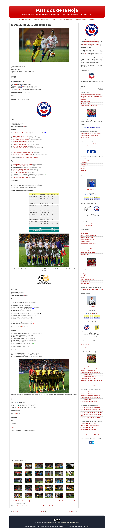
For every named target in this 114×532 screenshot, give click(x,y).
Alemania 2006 (84, 162)
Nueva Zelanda (85, 213)
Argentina (87, 332)
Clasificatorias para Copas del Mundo (89, 135)
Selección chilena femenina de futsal (89, 433)
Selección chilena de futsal (87, 427)
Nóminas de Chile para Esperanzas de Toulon (91, 417)
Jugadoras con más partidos (87, 279)
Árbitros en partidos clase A (87, 250)
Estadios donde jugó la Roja (87, 248)
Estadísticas (92, 19)
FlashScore (83, 99)
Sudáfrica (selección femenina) (59, 505)
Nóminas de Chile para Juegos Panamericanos (91, 412)
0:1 (97, 313)
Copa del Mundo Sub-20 (86, 382)
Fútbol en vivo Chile (85, 101)
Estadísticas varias (85, 254)
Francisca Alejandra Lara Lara (20, 141)
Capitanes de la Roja (85, 241)
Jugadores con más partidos (65, 19)
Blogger (87, 526)
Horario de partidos (85, 247)
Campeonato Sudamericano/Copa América (91, 133)
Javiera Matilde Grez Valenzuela (21, 169)
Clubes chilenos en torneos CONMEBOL (90, 105)
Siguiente (73, 511)
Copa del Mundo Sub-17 (86, 374)
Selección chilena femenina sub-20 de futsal (91, 434)
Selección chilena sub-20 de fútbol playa (90, 425)
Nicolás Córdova (92, 189)
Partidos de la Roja (57, 10)
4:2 (97, 194)
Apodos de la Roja (85, 233)
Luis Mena (92, 306)
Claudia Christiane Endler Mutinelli (21, 133)
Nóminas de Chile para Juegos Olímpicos (90, 407)
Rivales (53, 19)
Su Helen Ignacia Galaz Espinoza (21, 170)
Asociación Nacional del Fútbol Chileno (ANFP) (91, 94)
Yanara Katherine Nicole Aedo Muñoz (23, 152)
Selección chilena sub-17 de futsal (88, 431)
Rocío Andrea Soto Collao (19, 166)
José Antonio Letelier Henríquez (30, 157)
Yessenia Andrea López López (21, 147)
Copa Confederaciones (86, 348)
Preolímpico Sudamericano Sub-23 (89, 385)
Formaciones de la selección (87, 239)
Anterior (14, 511)
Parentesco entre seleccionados (88, 243)
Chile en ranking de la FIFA (86, 225)
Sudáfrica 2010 (84, 164)
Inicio (43, 511)
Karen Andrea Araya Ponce (20, 146)
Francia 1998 (84, 158)
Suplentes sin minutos (86, 245)
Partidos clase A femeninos (45, 505)
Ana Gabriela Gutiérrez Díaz (20, 172)
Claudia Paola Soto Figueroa (20, 144)
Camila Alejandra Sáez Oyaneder (21, 139)
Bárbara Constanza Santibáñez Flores (23, 154)
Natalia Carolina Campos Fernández (22, 164)
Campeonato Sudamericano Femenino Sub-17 (91, 372)
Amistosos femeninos (33, 505)
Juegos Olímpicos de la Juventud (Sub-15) (91, 368)
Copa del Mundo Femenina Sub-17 (89, 376)
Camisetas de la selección (87, 237)
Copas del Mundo (85, 137)
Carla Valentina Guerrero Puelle (21, 138)
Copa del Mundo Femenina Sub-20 (89, 384)
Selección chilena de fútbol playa (88, 423)
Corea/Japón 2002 (85, 160)
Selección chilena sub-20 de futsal (88, 429)
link (86, 53)
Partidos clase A (84, 272)
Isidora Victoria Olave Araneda (21, 177)
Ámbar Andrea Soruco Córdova (21, 136)
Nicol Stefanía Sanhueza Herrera (21, 151)
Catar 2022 (83, 170)
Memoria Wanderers (85, 103)
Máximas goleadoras (85, 281)
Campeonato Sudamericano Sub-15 (89, 366)
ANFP (12, 427)
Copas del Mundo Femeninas (87, 346)
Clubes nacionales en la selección (88, 231)
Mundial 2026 (84, 172)
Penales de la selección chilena (88, 252)
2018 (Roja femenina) (22, 505)
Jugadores (36, 19)
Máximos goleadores (80, 19)
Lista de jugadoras (85, 273)
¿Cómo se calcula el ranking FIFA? (88, 223)
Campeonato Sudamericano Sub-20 (89, 378)
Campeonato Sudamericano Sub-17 (89, 370)
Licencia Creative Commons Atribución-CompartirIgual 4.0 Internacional (62, 522)
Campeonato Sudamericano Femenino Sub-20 (91, 380)
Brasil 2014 (83, 166)
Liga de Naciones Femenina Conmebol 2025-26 (92, 289)
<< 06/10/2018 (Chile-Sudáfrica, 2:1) (20, 501)
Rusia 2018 (83, 168)
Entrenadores (44, 19)
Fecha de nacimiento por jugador (88, 235)
